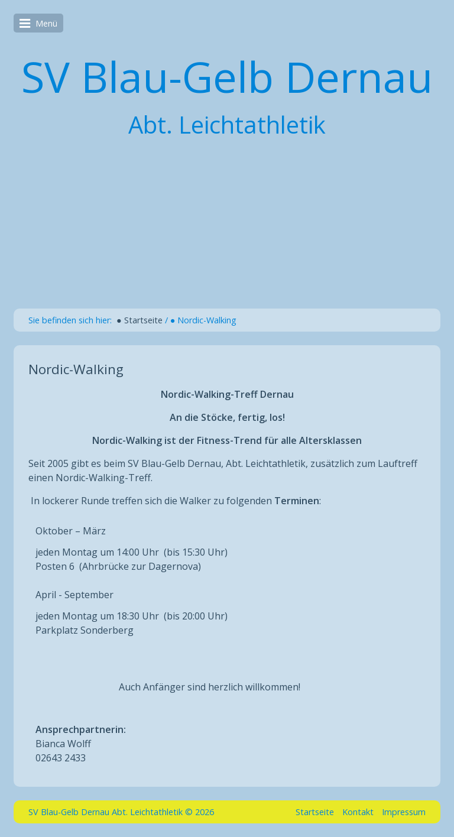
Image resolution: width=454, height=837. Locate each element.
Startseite (315, 811)
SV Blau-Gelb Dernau (227, 76)
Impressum (404, 811)
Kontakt (358, 811)
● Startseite (139, 320)
